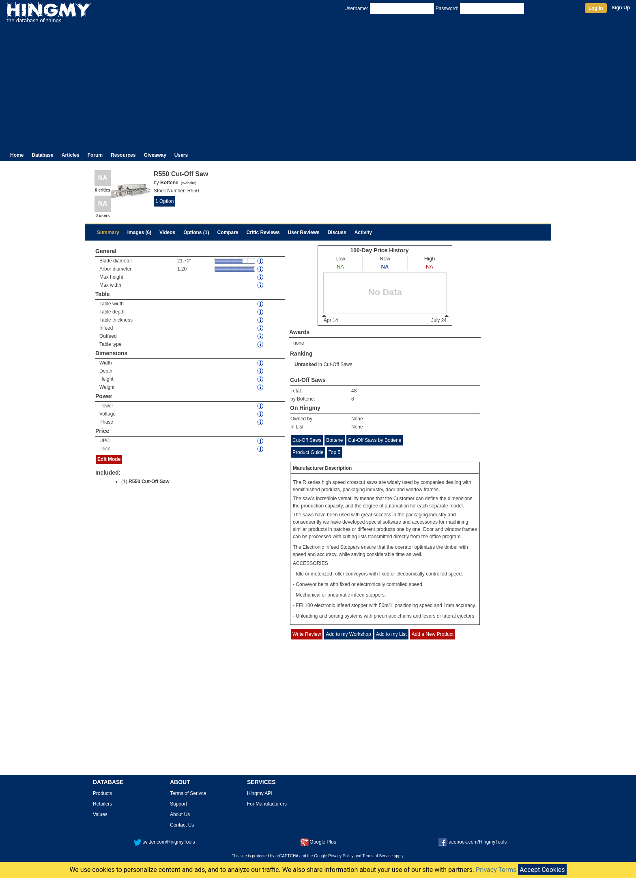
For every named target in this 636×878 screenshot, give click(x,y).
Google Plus (318, 842)
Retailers (102, 804)
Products (102, 793)
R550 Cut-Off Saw (149, 481)
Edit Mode (108, 459)
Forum (95, 155)
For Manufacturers (267, 804)
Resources (123, 155)
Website (188, 183)
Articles (71, 155)
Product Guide (308, 452)
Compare (227, 232)
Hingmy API (260, 793)
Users (181, 155)
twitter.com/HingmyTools (164, 842)
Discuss (337, 232)
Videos (167, 232)
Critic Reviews (263, 232)
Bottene (334, 440)
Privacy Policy (340, 856)
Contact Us (182, 825)
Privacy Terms (496, 870)
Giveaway (155, 155)
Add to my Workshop (348, 634)
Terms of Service (378, 856)
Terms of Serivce (188, 793)
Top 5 (334, 452)
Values (100, 814)
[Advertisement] (318, 84)
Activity (363, 232)
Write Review (306, 634)
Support (178, 804)
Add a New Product (432, 634)
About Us (180, 814)
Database (42, 155)
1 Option (164, 201)
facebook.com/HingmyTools (472, 842)
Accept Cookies (542, 870)
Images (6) (139, 232)
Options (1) (196, 232)
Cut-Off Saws (337, 364)
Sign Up (621, 8)
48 (354, 391)
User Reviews (304, 232)
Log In (596, 8)
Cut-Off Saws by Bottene (375, 440)
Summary (108, 232)
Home (17, 155)
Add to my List (391, 634)
